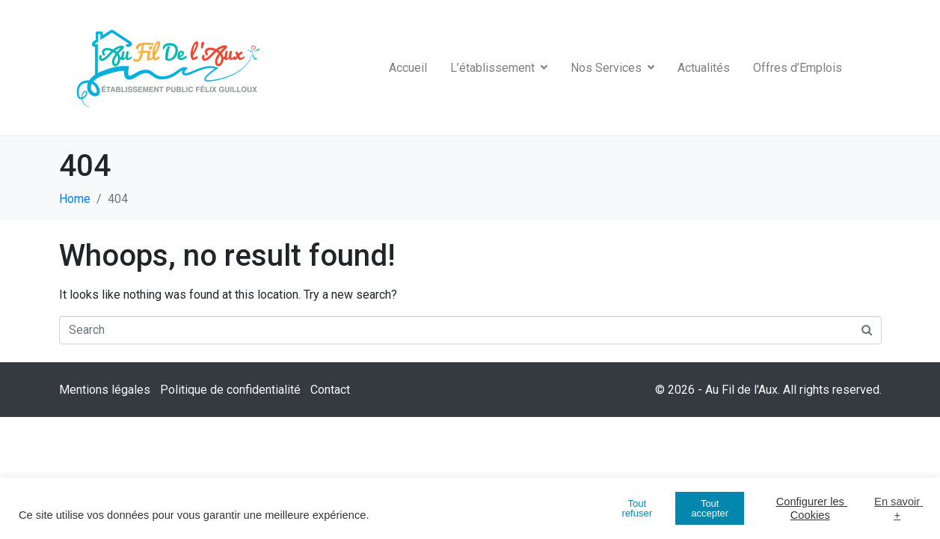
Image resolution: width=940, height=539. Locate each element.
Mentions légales (104, 390)
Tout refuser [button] (637, 508)
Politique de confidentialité (230, 390)
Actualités (704, 68)
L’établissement (498, 68)
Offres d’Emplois (797, 68)
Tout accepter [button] (709, 508)
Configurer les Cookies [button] (811, 508)
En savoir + (897, 508)
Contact (330, 390)
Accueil (408, 68)
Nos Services (612, 68)
